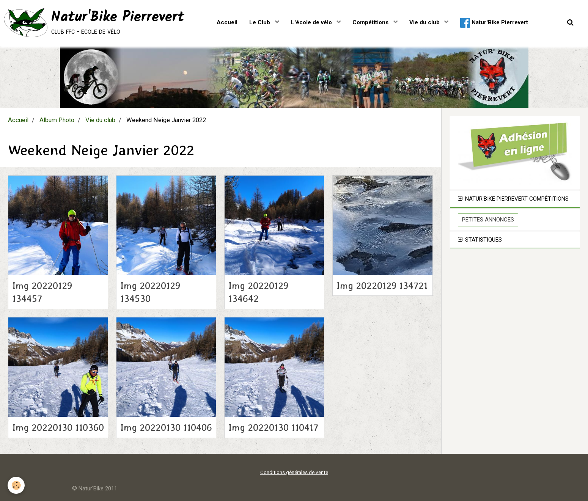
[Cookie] (16, 485)
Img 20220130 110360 (58, 427)
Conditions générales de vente (294, 472)
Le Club (260, 22)
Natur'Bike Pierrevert (494, 22)
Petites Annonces (488, 219)
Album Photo (56, 120)
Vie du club (425, 22)
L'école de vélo (312, 22)
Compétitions (371, 22)
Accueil (227, 22)
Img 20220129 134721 (382, 285)
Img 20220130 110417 (273, 427)
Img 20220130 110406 (166, 427)
